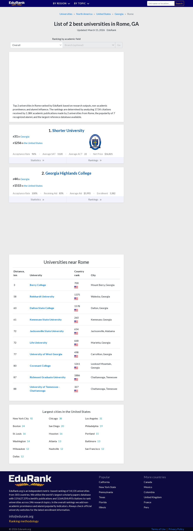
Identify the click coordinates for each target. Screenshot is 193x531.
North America (84, 13)
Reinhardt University (42, 296)
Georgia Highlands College (66, 173)
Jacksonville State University (47, 331)
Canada (148, 481)
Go (118, 44)
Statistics (37, 160)
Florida (103, 502)
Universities (65, 13)
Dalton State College (42, 307)
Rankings (95, 160)
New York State (107, 486)
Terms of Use (158, 529)
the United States (33, 142)
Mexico (148, 486)
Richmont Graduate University (48, 377)
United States (103, 13)
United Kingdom (153, 497)
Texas (102, 497)
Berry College (38, 284)
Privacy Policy (176, 529)
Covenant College (40, 365)
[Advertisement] (36, 79)
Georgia (119, 13)
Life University (38, 342)
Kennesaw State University (46, 319)
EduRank (111, 29)
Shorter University (66, 130)
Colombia (149, 492)
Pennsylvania (106, 492)
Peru (146, 507)
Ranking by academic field (66, 38)
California (104, 481)
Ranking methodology (24, 521)
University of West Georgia (46, 354)
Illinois (102, 507)
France (147, 502)
